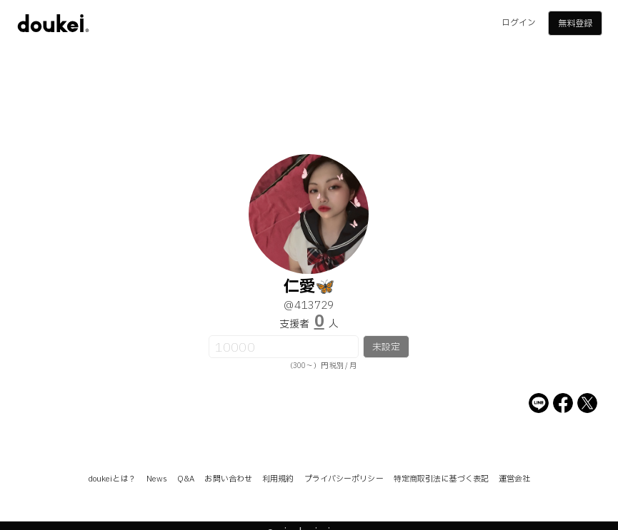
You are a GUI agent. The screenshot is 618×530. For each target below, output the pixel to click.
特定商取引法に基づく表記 (441, 479)
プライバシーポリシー (344, 479)
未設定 (386, 347)
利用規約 (278, 479)
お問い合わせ (228, 479)
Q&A (185, 479)
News (156, 479)
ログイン (519, 22)
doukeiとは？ (112, 479)
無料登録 (575, 23)
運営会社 (514, 479)
